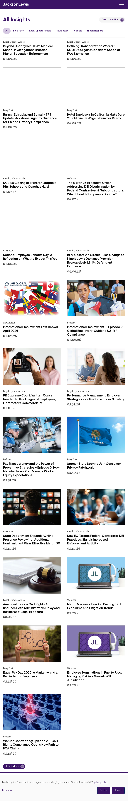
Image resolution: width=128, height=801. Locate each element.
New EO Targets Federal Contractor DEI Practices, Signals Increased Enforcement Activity (95, 540)
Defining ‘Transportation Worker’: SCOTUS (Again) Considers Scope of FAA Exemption (93, 50)
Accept (118, 790)
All (6, 31)
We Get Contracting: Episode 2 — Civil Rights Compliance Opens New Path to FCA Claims (31, 745)
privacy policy (101, 782)
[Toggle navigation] (121, 4)
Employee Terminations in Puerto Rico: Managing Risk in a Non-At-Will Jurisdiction (94, 676)
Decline (103, 790)
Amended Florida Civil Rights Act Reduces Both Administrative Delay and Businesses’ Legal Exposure (31, 608)
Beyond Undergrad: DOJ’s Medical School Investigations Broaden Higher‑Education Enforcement (28, 50)
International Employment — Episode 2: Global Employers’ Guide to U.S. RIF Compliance (95, 331)
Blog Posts (18, 31)
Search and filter (110, 20)
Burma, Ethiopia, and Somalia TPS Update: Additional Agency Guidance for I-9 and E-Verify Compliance (30, 118)
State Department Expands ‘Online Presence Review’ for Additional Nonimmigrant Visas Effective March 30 (31, 540)
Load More (12, 766)
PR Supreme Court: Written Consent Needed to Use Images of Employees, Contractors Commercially (29, 399)
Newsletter (62, 31)
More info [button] (7, 790)
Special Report (95, 31)
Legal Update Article (40, 31)
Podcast (77, 31)
